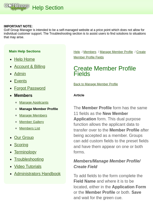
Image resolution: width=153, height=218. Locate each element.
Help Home (24, 59)
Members (23, 95)
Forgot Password (29, 88)
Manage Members (33, 115)
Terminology (25, 152)
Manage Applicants (34, 102)
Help (77, 52)
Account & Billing (29, 66)
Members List (29, 128)
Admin (20, 74)
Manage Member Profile (38, 109)
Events (20, 81)
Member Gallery (31, 122)
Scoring (21, 145)
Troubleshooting (29, 159)
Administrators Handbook (37, 174)
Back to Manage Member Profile (96, 84)
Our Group (24, 137)
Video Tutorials (28, 166)
